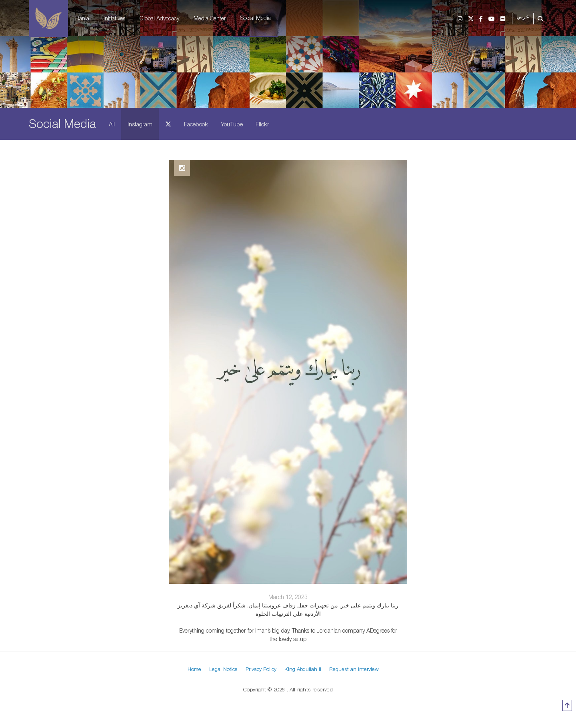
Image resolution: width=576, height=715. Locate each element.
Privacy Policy (261, 669)
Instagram (140, 124)
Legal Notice (223, 669)
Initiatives (114, 18)
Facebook (196, 124)
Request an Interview (354, 669)
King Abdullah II (302, 669)
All (112, 124)
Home (194, 669)
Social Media (255, 17)
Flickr (262, 124)
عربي (522, 17)
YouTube (232, 124)
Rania (82, 18)
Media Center (210, 18)
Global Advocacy (159, 18)
